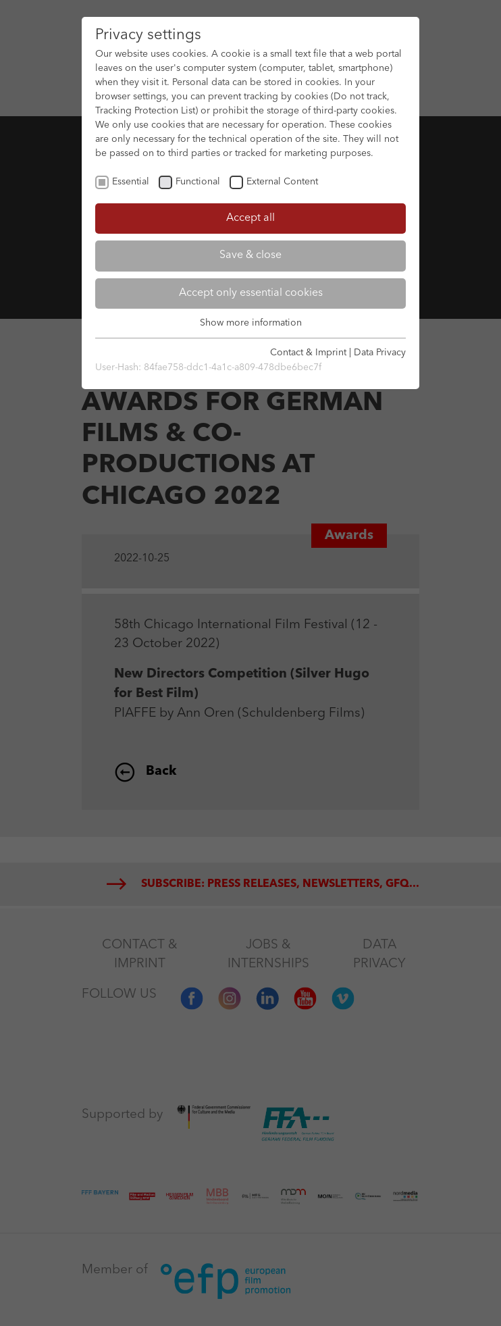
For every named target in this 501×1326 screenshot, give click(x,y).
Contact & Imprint (308, 352)
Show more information (251, 323)
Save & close (250, 255)
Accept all (250, 218)
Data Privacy (380, 352)
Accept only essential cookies (251, 293)
